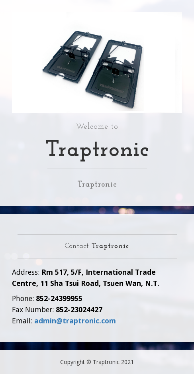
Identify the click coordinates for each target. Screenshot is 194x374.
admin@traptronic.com (75, 320)
